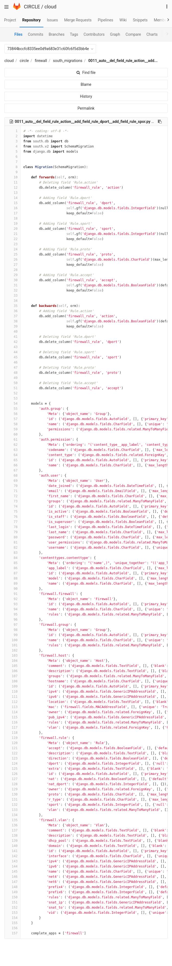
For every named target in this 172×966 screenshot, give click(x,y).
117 (12, 727)
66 (12, 465)
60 (12, 434)
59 (12, 429)
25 (12, 254)
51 (12, 388)
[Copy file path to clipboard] (160, 121)
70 (12, 486)
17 (12, 213)
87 (12, 573)
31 (12, 285)
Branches (57, 34)
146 (12, 877)
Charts (152, 34)
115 (12, 717)
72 (12, 496)
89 (12, 583)
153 (12, 913)
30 (12, 280)
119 (12, 738)
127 (12, 779)
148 (12, 887)
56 (12, 414)
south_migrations (67, 60)
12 (12, 187)
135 (12, 820)
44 (12, 352)
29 (12, 275)
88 (12, 578)
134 (12, 815)
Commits (35, 34)
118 (12, 733)
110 (12, 691)
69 (12, 481)
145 (12, 871)
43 (12, 347)
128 (12, 784)
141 (12, 851)
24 (12, 249)
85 (12, 563)
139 (12, 841)
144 (12, 866)
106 (12, 671)
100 (12, 640)
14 (12, 198)
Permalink (86, 108)
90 (12, 589)
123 (12, 758)
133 (12, 810)
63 (12, 450)
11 (12, 182)
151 (12, 902)
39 (12, 326)
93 (12, 604)
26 (12, 259)
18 (12, 218)
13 (12, 193)
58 (12, 424)
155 (12, 923)
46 (12, 362)
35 (12, 306)
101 (12, 645)
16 (12, 208)
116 (12, 722)
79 (12, 532)
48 (12, 373)
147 (12, 882)
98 (12, 630)
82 (12, 547)
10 (12, 177)
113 (12, 707)
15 (12, 203)
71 (12, 491)
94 (12, 609)
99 (12, 635)
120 (12, 743)
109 (12, 686)
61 (12, 439)
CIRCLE (32, 6)
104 (12, 661)
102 (12, 650)
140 (12, 846)
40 (12, 331)
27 (12, 265)
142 (12, 856)
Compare (133, 34)
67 (12, 470)
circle (24, 60)
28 (12, 270)
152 (12, 907)
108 (12, 681)
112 (12, 702)
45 (12, 357)
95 (12, 614)
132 (12, 805)
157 (12, 933)
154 (12, 918)
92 (12, 599)
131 (12, 799)
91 (12, 594)
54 (12, 403)
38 (12, 321)
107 (12, 676)
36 (12, 311)
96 (12, 619)
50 (12, 383)
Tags (74, 34)
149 (12, 892)
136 (12, 825)
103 (12, 655)
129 (12, 789)
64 (12, 455)
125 (12, 769)
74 (12, 506)
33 (12, 295)
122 (12, 753)
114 (12, 712)
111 (12, 697)
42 (12, 342)
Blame (86, 84)
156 (12, 928)
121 (12, 748)
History (86, 96)
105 (12, 666)
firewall (41, 60)
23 (12, 244)
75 (12, 511)
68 (12, 475)
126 (12, 774)
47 (12, 367)
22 (12, 239)
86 (12, 568)
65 (12, 460)
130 (12, 794)
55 (12, 409)
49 (12, 378)
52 (12, 393)
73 (12, 501)
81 (12, 542)
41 (12, 337)
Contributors (94, 34)
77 (12, 522)
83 (12, 553)
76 (12, 517)
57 (12, 419)
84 (12, 558)
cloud (50, 6)
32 (12, 290)
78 (12, 527)
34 (12, 301)
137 (12, 830)
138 (12, 835)
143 (12, 861)
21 (12, 234)
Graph (115, 34)
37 (12, 316)
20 (12, 229)
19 (12, 223)
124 (12, 763)
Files (18, 34)
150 (12, 897)
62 (12, 445)
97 (12, 625)
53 (12, 398)
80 (12, 537)
